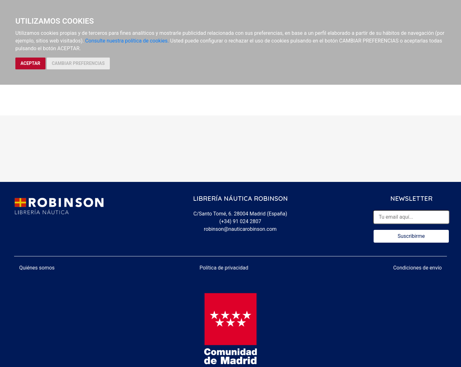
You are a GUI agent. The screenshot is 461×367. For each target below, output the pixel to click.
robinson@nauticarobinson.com (240, 229)
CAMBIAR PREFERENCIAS (78, 63)
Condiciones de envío (417, 268)
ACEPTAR (30, 63)
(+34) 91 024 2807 (240, 221)
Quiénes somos (37, 268)
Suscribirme (411, 236)
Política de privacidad (223, 268)
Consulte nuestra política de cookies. (127, 41)
